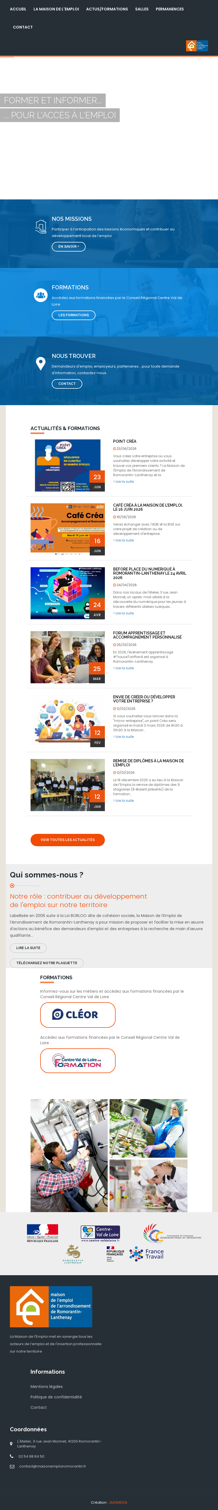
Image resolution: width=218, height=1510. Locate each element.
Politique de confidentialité (56, 1397)
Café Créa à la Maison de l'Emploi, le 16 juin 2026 (148, 507)
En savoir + (68, 247)
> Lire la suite (123, 481)
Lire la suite (28, 948)
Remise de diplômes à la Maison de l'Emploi (148, 763)
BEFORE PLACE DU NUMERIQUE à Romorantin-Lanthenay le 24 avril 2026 (149, 573)
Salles (142, 9)
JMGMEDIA (118, 1502)
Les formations (73, 315)
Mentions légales (47, 1386)
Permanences (170, 9)
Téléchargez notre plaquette (46, 963)
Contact (23, 27)
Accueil (18, 9)
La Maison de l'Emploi (56, 9)
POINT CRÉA (124, 441)
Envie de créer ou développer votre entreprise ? (144, 699)
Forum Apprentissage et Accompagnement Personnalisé (147, 635)
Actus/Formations (107, 9)
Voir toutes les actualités (68, 840)
